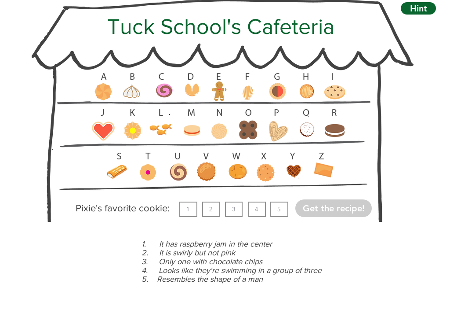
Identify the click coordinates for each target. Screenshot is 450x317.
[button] (418, 8)
